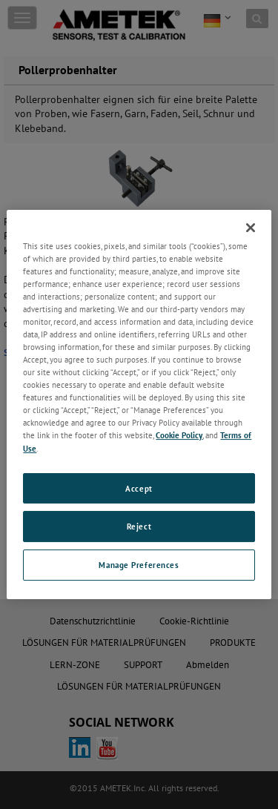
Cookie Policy (179, 435)
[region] (139, 405)
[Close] (250, 227)
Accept (138, 488)
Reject (139, 526)
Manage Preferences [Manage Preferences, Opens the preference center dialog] (139, 564)
